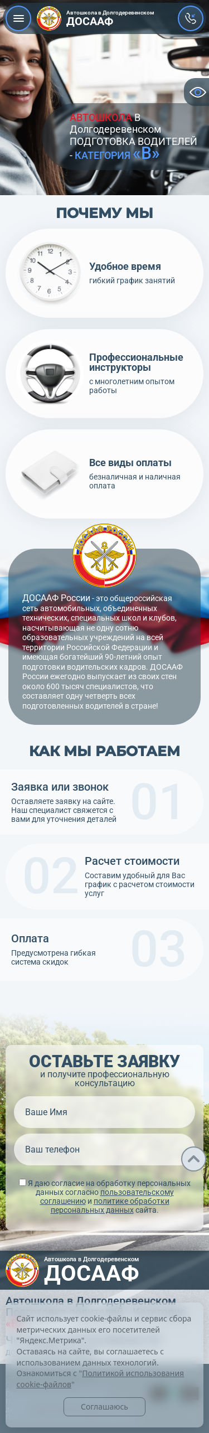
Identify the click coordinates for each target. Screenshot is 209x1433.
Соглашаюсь (104, 1406)
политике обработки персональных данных (110, 1205)
